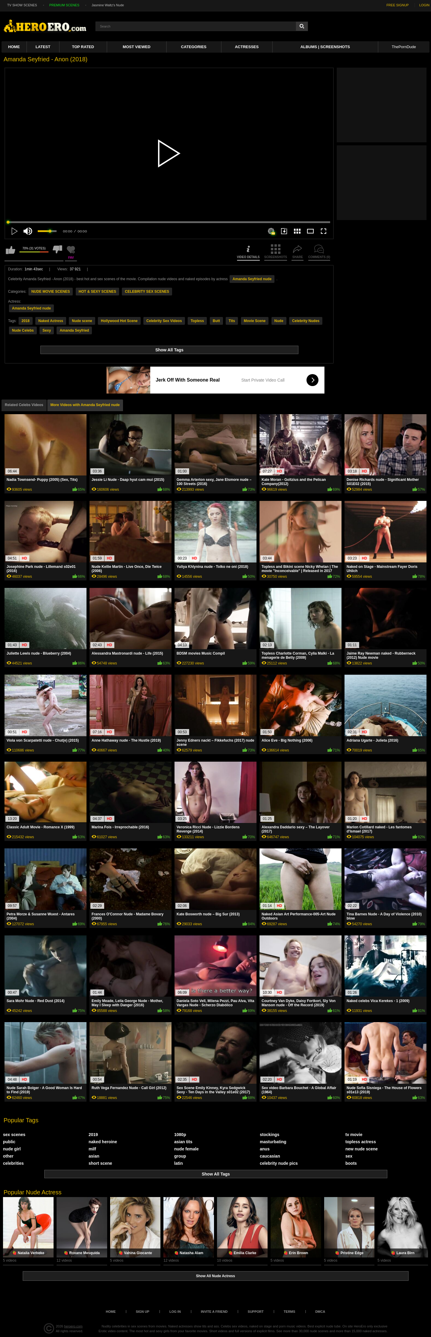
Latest (43, 47)
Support (256, 1311)
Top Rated (83, 47)
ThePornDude (404, 47)
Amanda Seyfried (74, 330)
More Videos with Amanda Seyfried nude (85, 405)
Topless (197, 321)
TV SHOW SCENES (22, 5)
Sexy (47, 330)
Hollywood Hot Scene (119, 321)
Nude (278, 321)
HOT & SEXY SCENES (97, 291)
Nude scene (82, 321)
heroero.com (73, 1326)
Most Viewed (136, 47)
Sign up (142, 1311)
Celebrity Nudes (305, 321)
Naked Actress (50, 321)
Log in (175, 1311)
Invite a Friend (214, 1311)
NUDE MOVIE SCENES (50, 291)
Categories (194, 47)
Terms (289, 1311)
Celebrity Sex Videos (164, 321)
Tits (232, 321)
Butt (216, 321)
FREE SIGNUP (397, 5)
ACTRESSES (247, 47)
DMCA (320, 1311)
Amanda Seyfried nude (252, 279)
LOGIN (424, 5)
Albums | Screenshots (325, 47)
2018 (26, 321)
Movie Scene (255, 321)
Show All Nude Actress (215, 1276)
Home (14, 47)
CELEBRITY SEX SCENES (147, 291)
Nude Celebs (23, 330)
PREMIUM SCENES (64, 5)
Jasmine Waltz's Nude (108, 5)
